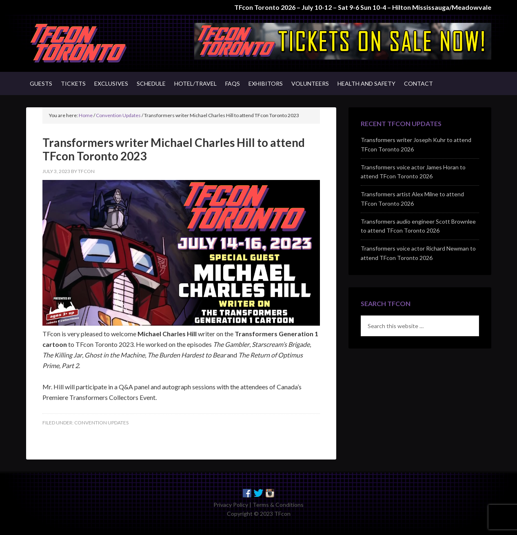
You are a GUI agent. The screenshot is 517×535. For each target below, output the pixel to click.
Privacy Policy (230, 504)
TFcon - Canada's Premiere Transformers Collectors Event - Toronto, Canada (95, 43)
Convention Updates (101, 423)
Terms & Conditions (278, 504)
